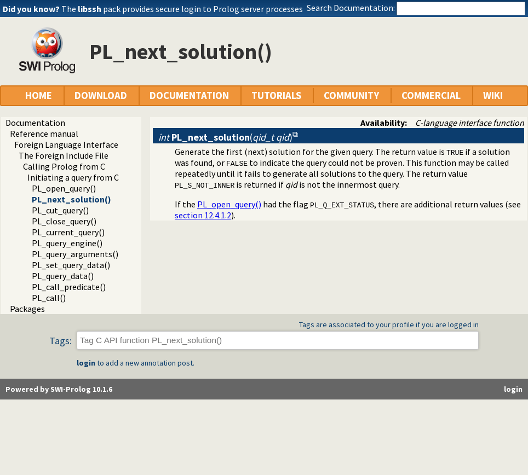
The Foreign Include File (63, 155)
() (225, 137)
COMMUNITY (351, 95)
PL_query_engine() (67, 243)
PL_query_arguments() (75, 253)
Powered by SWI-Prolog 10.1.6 (58, 389)
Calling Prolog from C (64, 166)
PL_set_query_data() (71, 264)
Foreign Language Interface (66, 144)
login (86, 363)
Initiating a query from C (73, 177)
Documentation (35, 122)
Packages (27, 308)
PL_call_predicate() (69, 286)
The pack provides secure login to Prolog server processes (182, 8)
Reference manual (44, 133)
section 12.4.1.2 (203, 215)
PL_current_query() (68, 232)
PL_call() (49, 297)
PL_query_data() (63, 275)
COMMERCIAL (431, 95)
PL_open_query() (64, 188)
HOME (38, 95)
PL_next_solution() (71, 199)
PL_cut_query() (60, 210)
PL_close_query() (64, 221)
